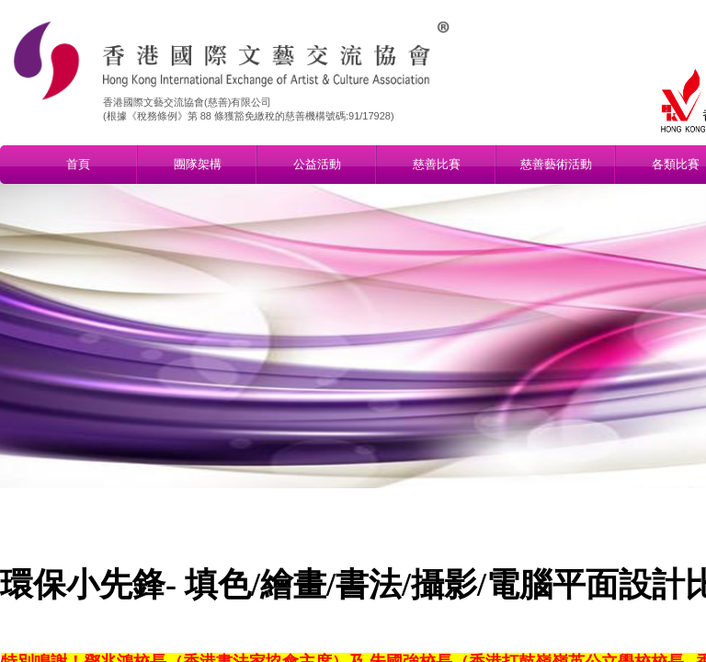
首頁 (78, 164)
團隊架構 (198, 164)
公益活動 (317, 164)
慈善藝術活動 (556, 164)
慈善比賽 (437, 164)
